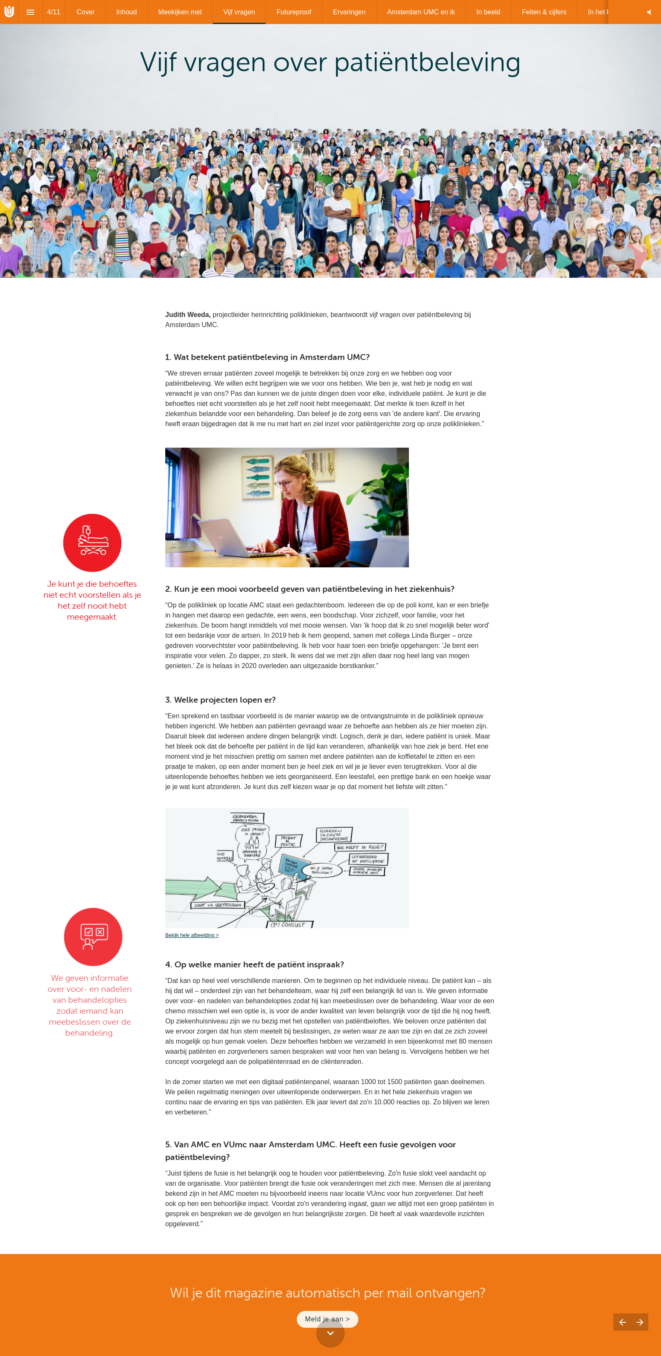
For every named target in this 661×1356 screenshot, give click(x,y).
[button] (649, 12)
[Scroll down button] (330, 1333)
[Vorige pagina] (622, 1322)
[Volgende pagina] (639, 1322)
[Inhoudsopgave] (31, 12)
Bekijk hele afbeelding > (192, 935)
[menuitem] (85, 12)
